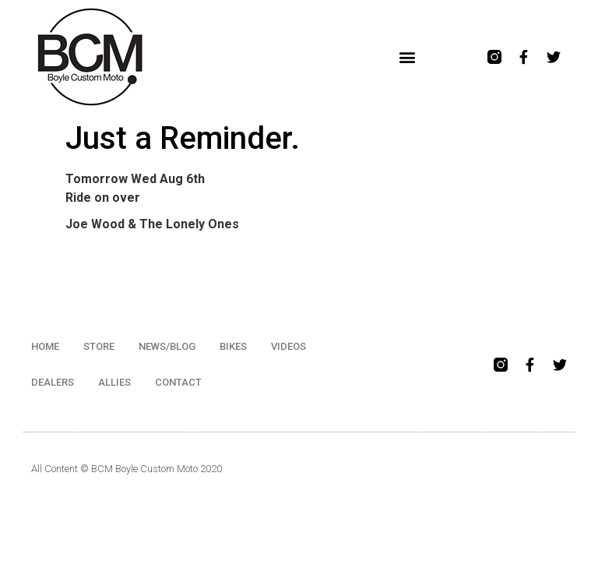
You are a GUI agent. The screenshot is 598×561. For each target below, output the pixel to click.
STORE (98, 346)
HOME (45, 346)
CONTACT (178, 382)
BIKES (233, 346)
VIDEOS (288, 346)
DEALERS (52, 382)
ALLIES (114, 382)
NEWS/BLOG (167, 346)
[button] (407, 57)
